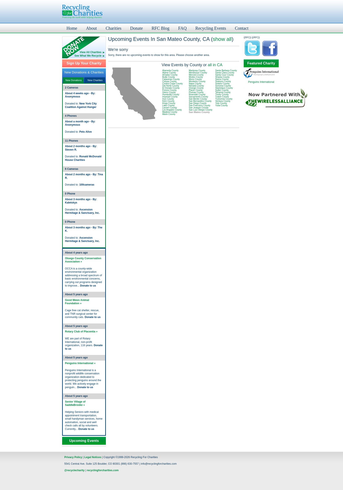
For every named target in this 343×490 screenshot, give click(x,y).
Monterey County (197, 81)
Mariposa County (197, 70)
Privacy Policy (73, 457)
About (91, 28)
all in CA (215, 65)
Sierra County (222, 79)
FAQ (182, 28)
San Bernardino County (200, 101)
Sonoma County (223, 86)
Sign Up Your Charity (83, 63)
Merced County (196, 75)
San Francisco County (199, 105)
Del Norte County (170, 86)
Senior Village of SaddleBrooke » (75, 403)
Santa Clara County (224, 72)
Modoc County (196, 77)
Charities (113, 28)
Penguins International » (80, 363)
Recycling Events (210, 28)
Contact (241, 28)
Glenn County (169, 92)
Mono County (195, 79)
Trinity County (222, 94)
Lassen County (169, 107)
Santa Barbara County (226, 70)
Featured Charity (261, 63)
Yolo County (221, 103)
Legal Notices (92, 457)
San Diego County (197, 103)
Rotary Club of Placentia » (81, 331)
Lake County (168, 105)
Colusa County (169, 81)
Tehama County (223, 92)
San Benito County (198, 99)
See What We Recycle (88, 55)
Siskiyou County (223, 81)
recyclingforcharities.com (103, 470)
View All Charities (91, 52)
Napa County (195, 83)
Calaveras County (171, 79)
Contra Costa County (172, 83)
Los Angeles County (172, 110)
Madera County (169, 112)
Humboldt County (170, 94)
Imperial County (170, 97)
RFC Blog (161, 28)
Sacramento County (198, 97)
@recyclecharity (74, 470)
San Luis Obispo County (200, 110)
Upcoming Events (84, 441)
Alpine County (169, 72)
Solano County (222, 83)
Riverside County (197, 94)
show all (222, 39)
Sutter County (222, 90)
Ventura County (222, 101)
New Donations (73, 80)
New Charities (95, 80)
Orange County (196, 88)
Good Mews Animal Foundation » (77, 302)
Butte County (168, 77)
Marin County (168, 114)
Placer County (196, 90)
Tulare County (222, 97)
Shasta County (222, 77)
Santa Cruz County (224, 75)
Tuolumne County (224, 99)
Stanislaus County (224, 88)
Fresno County (169, 90)
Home (71, 28)
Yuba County (221, 105)
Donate (136, 28)
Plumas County (196, 92)
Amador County (169, 75)
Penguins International (261, 81)
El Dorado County (171, 88)
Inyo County (168, 99)
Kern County (168, 101)
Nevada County (196, 86)
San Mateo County (199, 112)
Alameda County (170, 70)
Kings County (168, 103)
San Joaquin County (198, 107)
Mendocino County (198, 72)
